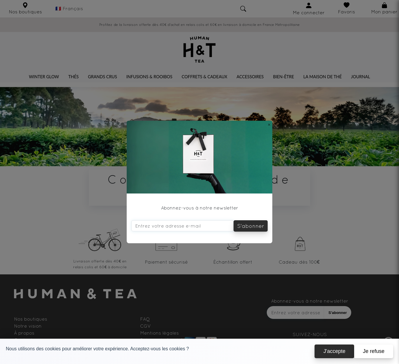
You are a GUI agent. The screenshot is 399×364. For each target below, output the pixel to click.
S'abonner (250, 226)
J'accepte (334, 356)
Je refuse (373, 356)
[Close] (269, 124)
